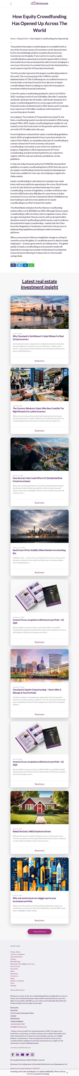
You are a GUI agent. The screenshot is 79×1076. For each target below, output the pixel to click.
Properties (14, 969)
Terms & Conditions (17, 954)
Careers (13, 959)
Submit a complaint (17, 981)
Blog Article (22, 38)
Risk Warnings (15, 961)
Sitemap (13, 986)
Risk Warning (31, 1074)
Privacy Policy (15, 952)
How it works (15, 966)
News (13, 38)
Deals (12, 978)
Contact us (14, 976)
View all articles (39, 931)
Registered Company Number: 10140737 (25, 1068)
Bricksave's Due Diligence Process (22, 964)
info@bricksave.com (18, 1027)
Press (12, 983)
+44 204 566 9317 (17, 1024)
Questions (14, 973)
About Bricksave (16, 957)
